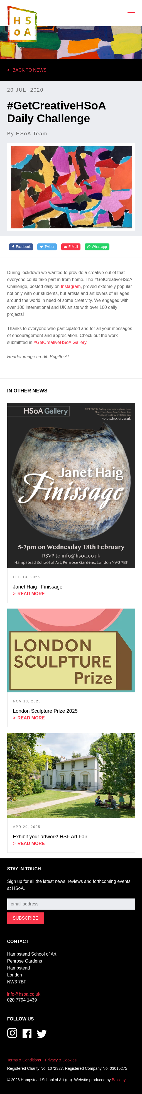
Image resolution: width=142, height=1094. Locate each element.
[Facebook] (21, 247)
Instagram (71, 286)
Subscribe (17, 894)
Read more (31, 593)
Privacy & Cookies (61, 1060)
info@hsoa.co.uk (23, 994)
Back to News (29, 70)
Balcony (119, 1080)
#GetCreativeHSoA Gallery (60, 342)
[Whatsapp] (97, 247)
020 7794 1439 (22, 1000)
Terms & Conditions (24, 1060)
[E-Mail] (70, 247)
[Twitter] (47, 247)
